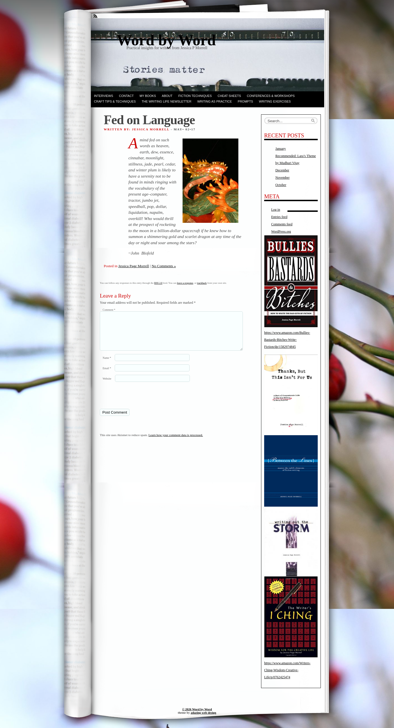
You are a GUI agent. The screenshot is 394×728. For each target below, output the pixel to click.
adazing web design (203, 712)
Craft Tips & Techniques (115, 101)
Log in (275, 210)
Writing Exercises (275, 101)
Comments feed (281, 224)
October (280, 185)
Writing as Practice (214, 101)
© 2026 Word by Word (197, 709)
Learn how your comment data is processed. (176, 441)
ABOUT (167, 95)
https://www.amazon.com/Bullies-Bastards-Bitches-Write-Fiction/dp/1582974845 (287, 340)
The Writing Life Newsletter (166, 101)
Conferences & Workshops (271, 95)
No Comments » (164, 266)
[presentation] (138, 402)
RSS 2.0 (158, 283)
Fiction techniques (195, 95)
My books (148, 95)
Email (107, 375)
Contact (126, 95)
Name (107, 364)
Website (107, 385)
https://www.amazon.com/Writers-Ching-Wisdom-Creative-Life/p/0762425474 (287, 670)
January (280, 149)
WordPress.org (281, 231)
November (282, 178)
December (282, 170)
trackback (202, 283)
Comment (109, 309)
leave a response (185, 283)
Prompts (245, 101)
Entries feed (279, 217)
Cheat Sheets (229, 95)
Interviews (103, 95)
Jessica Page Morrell (133, 266)
